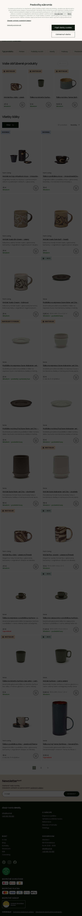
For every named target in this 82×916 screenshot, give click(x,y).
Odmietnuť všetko (63, 34)
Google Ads (58, 14)
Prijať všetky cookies (63, 27)
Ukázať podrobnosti (14, 25)
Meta (69, 14)
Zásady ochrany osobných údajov (19, 21)
